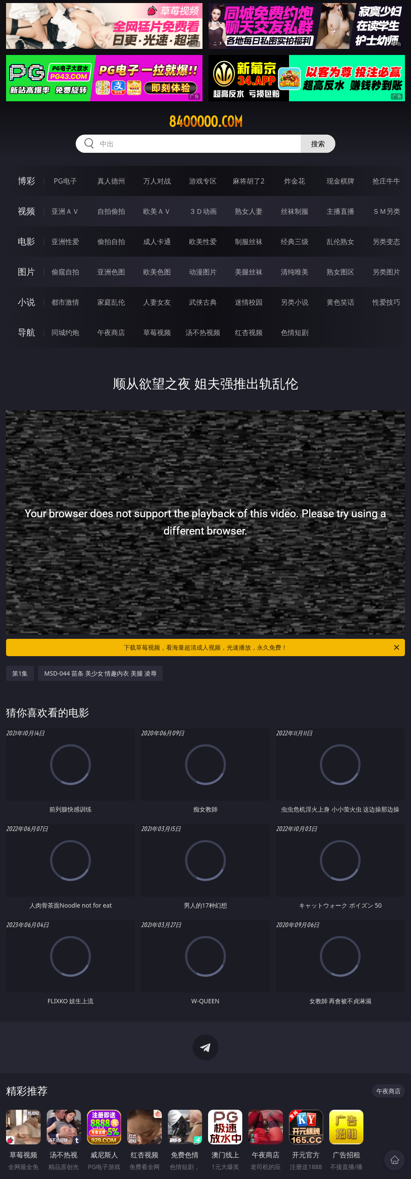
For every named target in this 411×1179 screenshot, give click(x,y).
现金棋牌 (340, 181)
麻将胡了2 (248, 181)
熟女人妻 (249, 211)
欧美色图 (157, 272)
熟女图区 (340, 272)
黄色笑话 (340, 302)
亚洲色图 (111, 272)
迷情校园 (249, 302)
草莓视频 (157, 332)
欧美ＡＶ (157, 211)
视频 (26, 211)
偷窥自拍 (65, 272)
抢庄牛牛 (386, 181)
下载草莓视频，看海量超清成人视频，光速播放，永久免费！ (262, 647)
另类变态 (386, 241)
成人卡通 (157, 241)
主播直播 (340, 211)
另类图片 (386, 272)
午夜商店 (111, 332)
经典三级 (294, 241)
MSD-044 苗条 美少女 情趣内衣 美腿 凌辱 (100, 673)
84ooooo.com (206, 121)
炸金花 (294, 181)
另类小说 (294, 302)
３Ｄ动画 (203, 211)
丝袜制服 (294, 211)
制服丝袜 (249, 241)
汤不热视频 (203, 332)
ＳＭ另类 (386, 211)
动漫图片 (203, 272)
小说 (26, 302)
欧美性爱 (203, 241)
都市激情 (65, 302)
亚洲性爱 (65, 241)
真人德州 (111, 181)
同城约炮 (65, 332)
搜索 (318, 143)
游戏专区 (203, 181)
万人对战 (157, 181)
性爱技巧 (386, 302)
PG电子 (65, 181)
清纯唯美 (294, 272)
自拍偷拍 (111, 211)
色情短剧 (294, 332)
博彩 (26, 181)
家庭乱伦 (111, 302)
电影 (26, 241)
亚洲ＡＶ (65, 211)
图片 (26, 271)
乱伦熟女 (340, 241)
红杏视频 (249, 332)
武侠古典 (203, 302)
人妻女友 (157, 302)
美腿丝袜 (249, 272)
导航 (26, 332)
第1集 (20, 673)
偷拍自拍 (111, 241)
